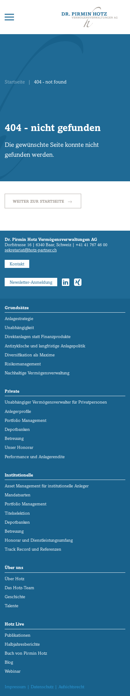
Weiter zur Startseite (43, 202)
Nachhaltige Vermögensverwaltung (37, 373)
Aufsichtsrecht (71, 687)
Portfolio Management (25, 420)
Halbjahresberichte (22, 644)
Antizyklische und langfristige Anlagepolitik (45, 346)
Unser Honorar (19, 447)
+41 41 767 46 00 (91, 245)
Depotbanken (17, 429)
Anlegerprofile (18, 411)
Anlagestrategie (19, 319)
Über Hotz (14, 579)
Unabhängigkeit (19, 328)
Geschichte (15, 597)
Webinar (13, 671)
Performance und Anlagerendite (35, 457)
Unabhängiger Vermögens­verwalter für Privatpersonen (56, 402)
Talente (11, 606)
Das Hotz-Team (19, 588)
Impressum (15, 687)
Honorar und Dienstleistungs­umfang (39, 540)
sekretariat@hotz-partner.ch (31, 250)
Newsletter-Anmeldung (31, 282)
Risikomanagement (23, 364)
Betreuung (14, 438)
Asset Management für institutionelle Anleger (47, 486)
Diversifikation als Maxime (30, 355)
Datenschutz (42, 687)
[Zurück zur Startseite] (89, 17)
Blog (9, 662)
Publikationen (17, 635)
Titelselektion (17, 513)
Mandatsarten (17, 495)
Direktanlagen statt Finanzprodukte (38, 337)
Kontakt (17, 264)
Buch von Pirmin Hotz (26, 653)
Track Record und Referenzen (33, 549)
